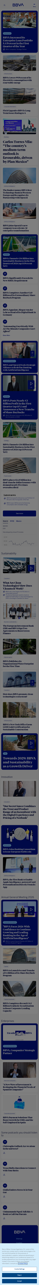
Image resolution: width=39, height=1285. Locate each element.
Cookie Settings (19, 1269)
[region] (19, 1264)
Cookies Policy (22, 1263)
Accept (19, 1281)
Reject (19, 1275)
